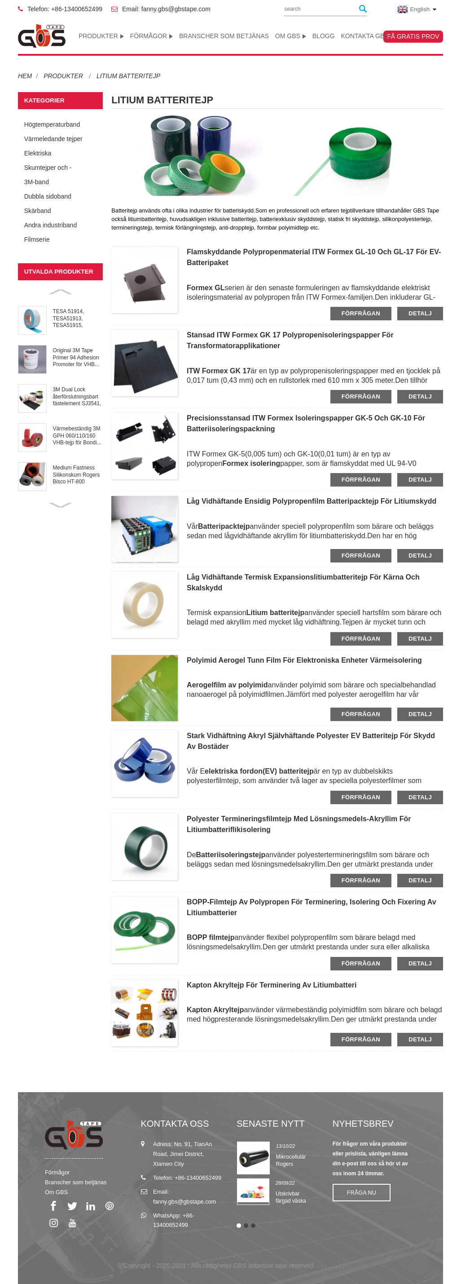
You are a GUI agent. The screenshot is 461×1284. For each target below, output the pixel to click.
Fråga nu (361, 1192)
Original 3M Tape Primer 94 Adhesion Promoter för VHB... (76, 357)
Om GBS (290, 36)
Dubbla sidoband (47, 196)
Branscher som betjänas (224, 36)
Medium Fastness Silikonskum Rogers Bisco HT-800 (76, 475)
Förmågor (151, 36)
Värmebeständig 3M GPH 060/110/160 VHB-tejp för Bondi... (77, 435)
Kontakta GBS (364, 36)
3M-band (36, 182)
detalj (420, 313)
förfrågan (361, 313)
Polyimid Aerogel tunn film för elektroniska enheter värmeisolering (304, 660)
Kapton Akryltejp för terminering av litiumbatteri (271, 985)
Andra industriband (50, 225)
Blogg (323, 36)
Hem (25, 76)
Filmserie (37, 239)
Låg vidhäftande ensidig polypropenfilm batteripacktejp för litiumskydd (311, 501)
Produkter (101, 36)
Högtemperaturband (52, 124)
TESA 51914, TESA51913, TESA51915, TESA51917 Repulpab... (68, 318)
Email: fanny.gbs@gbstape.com (166, 9)
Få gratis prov (413, 36)
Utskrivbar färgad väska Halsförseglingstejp (298, 1201)
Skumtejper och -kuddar (48, 169)
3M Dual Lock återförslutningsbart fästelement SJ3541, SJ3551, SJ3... (77, 396)
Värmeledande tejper (53, 138)
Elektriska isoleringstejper (45, 155)
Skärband (37, 210)
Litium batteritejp (128, 76)
